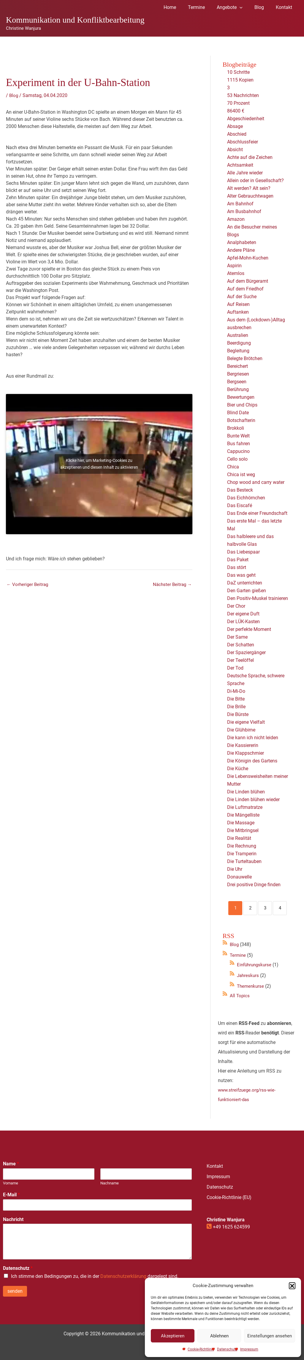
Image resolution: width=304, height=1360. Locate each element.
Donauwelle (239, 877)
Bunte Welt (238, 436)
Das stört (236, 567)
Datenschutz (227, 1349)
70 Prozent (239, 103)
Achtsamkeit (240, 165)
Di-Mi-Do (236, 691)
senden (15, 1291)
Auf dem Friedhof (245, 289)
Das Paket (237, 559)
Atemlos (235, 273)
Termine (238, 955)
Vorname (10, 1183)
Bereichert (237, 366)
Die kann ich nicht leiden (252, 737)
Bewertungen (240, 397)
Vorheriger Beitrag (28, 585)
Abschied (236, 134)
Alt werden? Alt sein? (248, 188)
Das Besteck (240, 490)
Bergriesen (238, 374)
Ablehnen (219, 1336)
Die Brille (236, 706)
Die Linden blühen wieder (253, 799)
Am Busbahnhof (244, 211)
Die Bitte (236, 699)
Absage (235, 126)
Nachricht (13, 1219)
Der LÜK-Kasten (243, 621)
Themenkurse (251, 986)
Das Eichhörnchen (246, 498)
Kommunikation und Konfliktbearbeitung (75, 19)
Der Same (237, 637)
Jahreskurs (248, 975)
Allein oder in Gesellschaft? (255, 180)
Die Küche (237, 768)
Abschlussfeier (242, 142)
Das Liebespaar (243, 552)
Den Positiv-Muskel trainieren (257, 598)
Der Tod (235, 668)
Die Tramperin (241, 853)
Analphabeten (241, 242)
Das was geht (241, 575)
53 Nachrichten (243, 95)
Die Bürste (237, 714)
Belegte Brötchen (244, 358)
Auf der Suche (241, 296)
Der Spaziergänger (246, 652)
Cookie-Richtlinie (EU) (229, 1197)
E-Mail (11, 1195)
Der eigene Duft (243, 614)
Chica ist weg (241, 474)
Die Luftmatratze (244, 807)
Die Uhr (234, 869)
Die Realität (239, 838)
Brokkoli (235, 428)
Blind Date (238, 412)
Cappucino (238, 451)
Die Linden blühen (246, 792)
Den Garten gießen (246, 590)
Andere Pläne (241, 250)
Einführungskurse (255, 964)
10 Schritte (238, 72)
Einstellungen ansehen (269, 1336)
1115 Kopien (240, 80)
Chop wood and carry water (255, 482)
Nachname (109, 1183)
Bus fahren (238, 443)
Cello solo (237, 459)
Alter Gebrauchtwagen (250, 196)
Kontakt (215, 1166)
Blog (14, 95)
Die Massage (240, 823)
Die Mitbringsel (243, 830)
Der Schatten (240, 645)
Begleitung (238, 351)
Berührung (238, 389)
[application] (245, 7)
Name (11, 1164)
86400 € (235, 111)
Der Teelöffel (240, 660)
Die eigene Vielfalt (246, 722)
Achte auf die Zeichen (250, 157)
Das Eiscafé (239, 505)
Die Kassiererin (242, 745)
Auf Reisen (238, 304)
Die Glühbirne (241, 730)
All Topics (240, 995)
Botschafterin (241, 420)
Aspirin (234, 265)
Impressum (249, 1349)
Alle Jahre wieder (245, 173)
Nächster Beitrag (171, 585)
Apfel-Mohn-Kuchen (247, 258)
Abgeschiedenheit (245, 118)
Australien (237, 335)
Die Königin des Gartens (252, 761)
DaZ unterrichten (244, 583)
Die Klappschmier (245, 753)
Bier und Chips (242, 405)
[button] (292, 1286)
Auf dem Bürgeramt (247, 281)
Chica (233, 467)
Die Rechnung (241, 846)
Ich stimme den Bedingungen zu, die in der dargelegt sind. (94, 1276)
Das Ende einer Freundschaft (257, 513)
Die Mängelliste (243, 815)
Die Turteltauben (244, 861)
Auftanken (238, 312)
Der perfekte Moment (249, 629)
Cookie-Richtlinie (201, 1349)
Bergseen (236, 381)
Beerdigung (239, 343)
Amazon (236, 219)
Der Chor (236, 606)
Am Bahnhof (240, 204)
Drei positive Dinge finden (254, 884)
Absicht (235, 149)
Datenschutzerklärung (123, 1276)
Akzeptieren (172, 1336)
